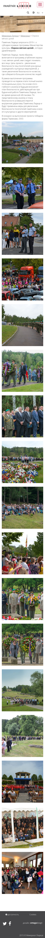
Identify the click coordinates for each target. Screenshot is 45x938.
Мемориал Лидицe (10, 35)
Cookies (33, 914)
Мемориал (25, 35)
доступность (12, 914)
